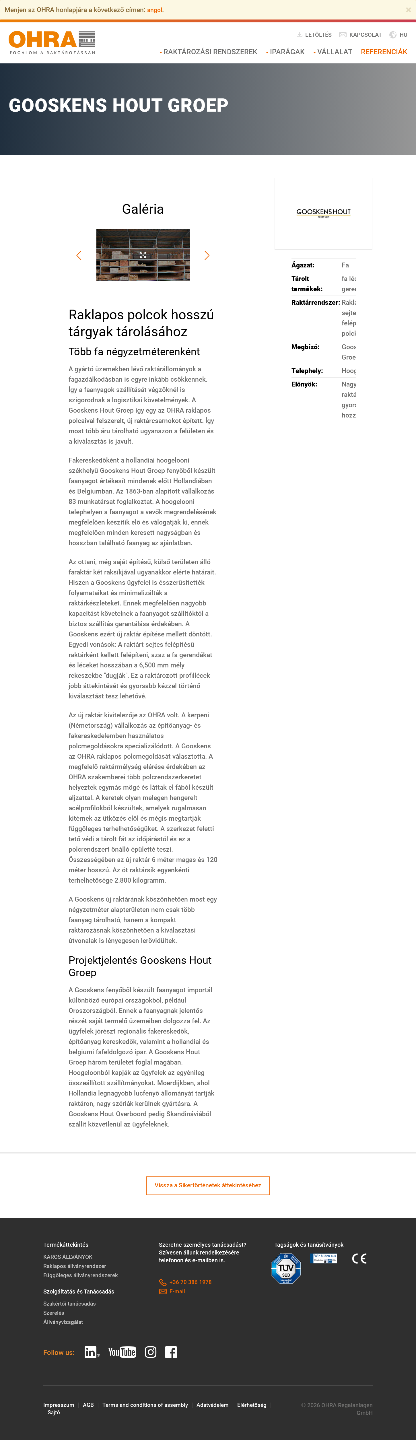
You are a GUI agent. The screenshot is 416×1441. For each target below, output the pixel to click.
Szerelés (54, 1313)
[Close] (408, 9)
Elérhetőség (257, 1406)
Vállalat (334, 52)
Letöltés (314, 34)
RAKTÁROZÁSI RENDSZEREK (210, 52)
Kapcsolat (360, 35)
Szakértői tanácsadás (70, 1304)
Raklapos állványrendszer (75, 1267)
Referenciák (384, 52)
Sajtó (54, 1414)
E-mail (172, 1293)
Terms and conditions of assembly (147, 1406)
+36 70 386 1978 (185, 1283)
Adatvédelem (216, 1406)
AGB (89, 1406)
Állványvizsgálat (64, 1323)
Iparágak (287, 52)
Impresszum (59, 1406)
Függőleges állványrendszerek (82, 1276)
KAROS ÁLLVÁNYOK (69, 1257)
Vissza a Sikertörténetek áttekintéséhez (208, 1186)
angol (155, 9)
